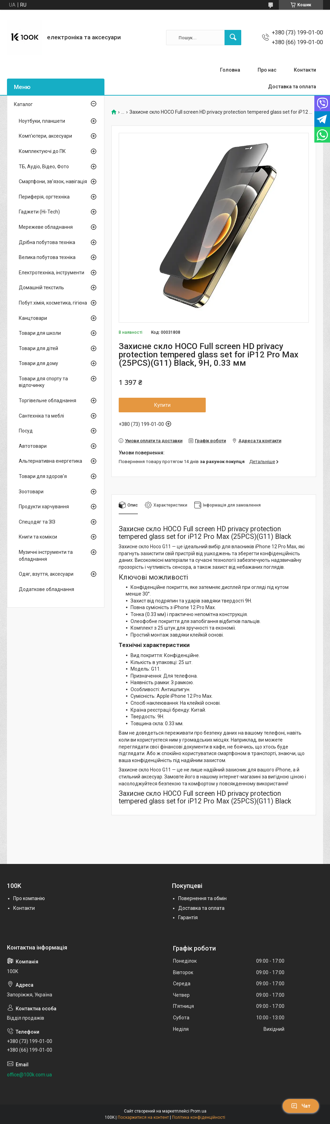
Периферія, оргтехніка (44, 197)
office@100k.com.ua (29, 1074)
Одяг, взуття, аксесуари (46, 574)
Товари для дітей (38, 348)
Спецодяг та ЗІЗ (37, 522)
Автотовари (33, 446)
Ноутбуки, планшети (42, 121)
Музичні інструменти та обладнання (46, 555)
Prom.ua (198, 1111)
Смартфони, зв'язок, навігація (53, 181)
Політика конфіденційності (198, 1117)
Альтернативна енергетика (50, 461)
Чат (301, 1106)
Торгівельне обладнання (47, 400)
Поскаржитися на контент (143, 1117)
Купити (162, 405)
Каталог (23, 104)
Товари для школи (40, 333)
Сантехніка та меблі (41, 416)
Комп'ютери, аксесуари (45, 136)
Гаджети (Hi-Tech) (39, 212)
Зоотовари (31, 491)
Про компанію (29, 898)
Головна (230, 70)
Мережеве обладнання (46, 227)
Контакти (305, 70)
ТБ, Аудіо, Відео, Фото (44, 166)
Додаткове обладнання (46, 589)
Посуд (26, 431)
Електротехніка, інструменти (51, 272)
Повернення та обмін (202, 898)
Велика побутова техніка (47, 257)
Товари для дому (38, 363)
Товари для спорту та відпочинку (43, 382)
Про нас (267, 70)
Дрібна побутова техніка (47, 242)
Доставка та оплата (292, 86)
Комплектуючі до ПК (42, 151)
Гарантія (188, 917)
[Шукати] (233, 37)
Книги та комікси (38, 537)
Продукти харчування (44, 506)
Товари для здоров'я (43, 476)
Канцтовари (33, 318)
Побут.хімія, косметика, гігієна (53, 303)
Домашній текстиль (41, 287)
